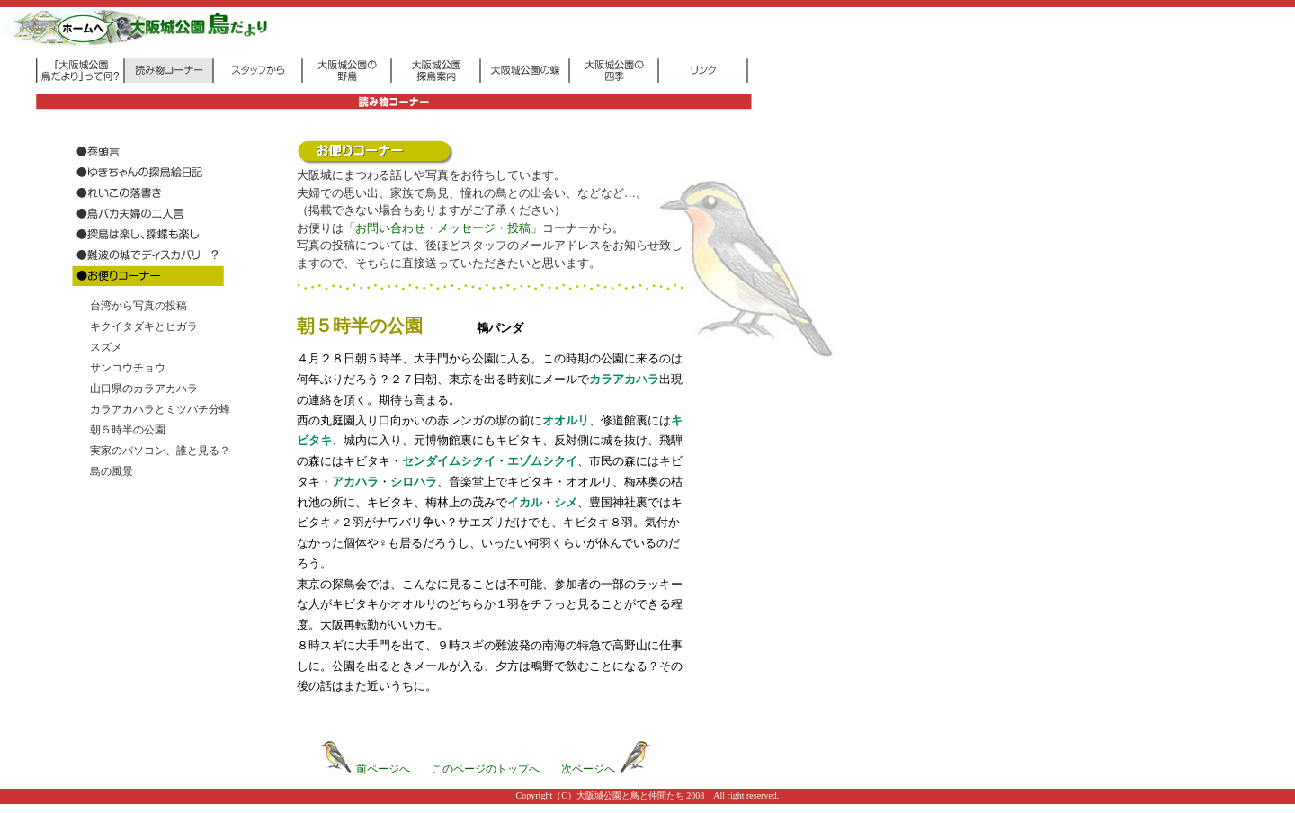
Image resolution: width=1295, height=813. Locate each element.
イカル (524, 502)
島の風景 (111, 471)
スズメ (106, 347)
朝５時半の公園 (127, 429)
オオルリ (565, 420)
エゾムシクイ (542, 461)
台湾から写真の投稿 (138, 305)
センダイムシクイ (449, 461)
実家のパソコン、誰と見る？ (160, 450)
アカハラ (355, 481)
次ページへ (606, 769)
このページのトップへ (486, 769)
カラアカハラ (624, 379)
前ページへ (365, 769)
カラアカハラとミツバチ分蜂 (160, 409)
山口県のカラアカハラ (144, 388)
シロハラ (413, 481)
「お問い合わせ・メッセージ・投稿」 (443, 228)
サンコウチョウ (127, 367)
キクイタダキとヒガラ (144, 326)
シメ (565, 502)
